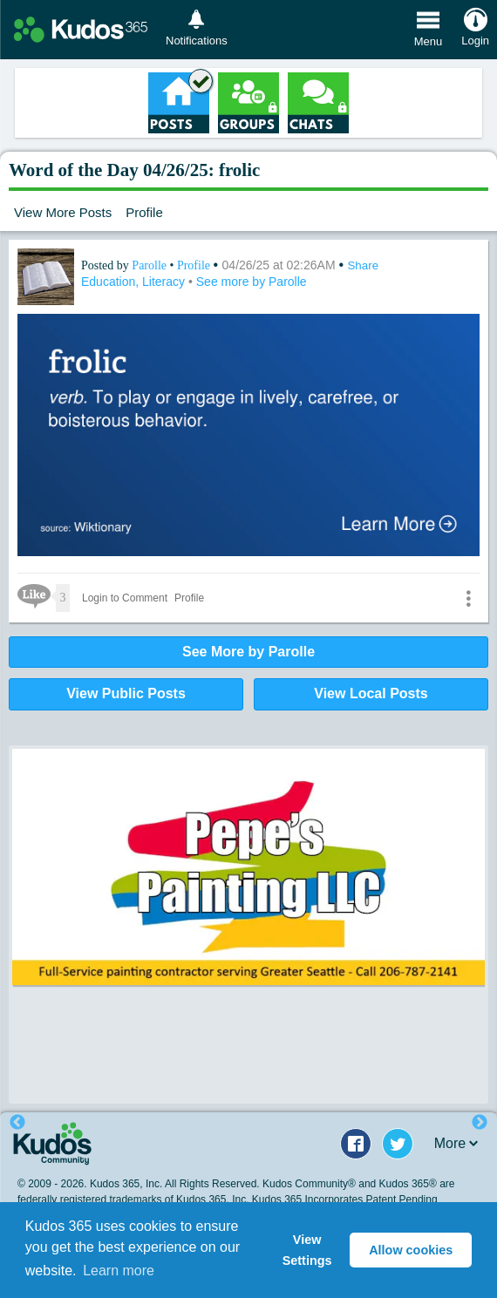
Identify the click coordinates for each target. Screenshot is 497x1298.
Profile (144, 212)
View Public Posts (126, 693)
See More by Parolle (248, 651)
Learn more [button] (118, 1270)
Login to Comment (124, 598)
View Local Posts (370, 693)
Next (479, 1123)
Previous (17, 1123)
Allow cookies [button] (411, 1250)
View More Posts (63, 212)
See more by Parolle (251, 282)
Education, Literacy (134, 282)
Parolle (150, 265)
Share (362, 265)
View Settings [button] (307, 1250)
